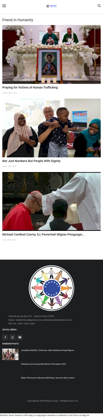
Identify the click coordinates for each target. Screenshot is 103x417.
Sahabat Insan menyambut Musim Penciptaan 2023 (43, 364)
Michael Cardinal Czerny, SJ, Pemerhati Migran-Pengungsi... (43, 234)
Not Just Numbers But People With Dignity (31, 161)
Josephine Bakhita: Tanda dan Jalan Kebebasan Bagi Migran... (48, 350)
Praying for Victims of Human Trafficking (30, 87)
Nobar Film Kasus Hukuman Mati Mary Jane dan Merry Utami (47, 378)
